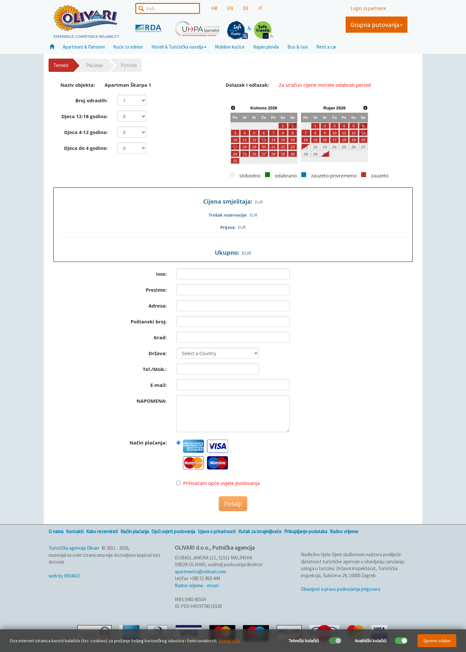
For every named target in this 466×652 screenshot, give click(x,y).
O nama (56, 531)
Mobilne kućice (230, 47)
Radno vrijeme (344, 531)
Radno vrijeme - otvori (197, 585)
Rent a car (326, 47)
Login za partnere (368, 8)
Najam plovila (266, 47)
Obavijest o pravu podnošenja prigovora (340, 589)
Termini (60, 65)
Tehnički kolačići (304, 641)
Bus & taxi (297, 47)
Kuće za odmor (128, 47)
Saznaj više (229, 641)
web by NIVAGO (64, 576)
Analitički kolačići (370, 641)
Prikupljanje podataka (305, 531)
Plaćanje (94, 65)
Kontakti (74, 531)
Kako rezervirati (102, 531)
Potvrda (129, 65)
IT (260, 8)
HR (214, 8)
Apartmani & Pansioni (84, 47)
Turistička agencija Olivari (74, 548)
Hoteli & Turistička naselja (178, 47)
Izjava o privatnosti (217, 531)
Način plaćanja (134, 531)
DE (246, 8)
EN (230, 8)
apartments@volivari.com (200, 571)
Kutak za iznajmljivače (260, 531)
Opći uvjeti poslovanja (173, 531)
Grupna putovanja (376, 24)
